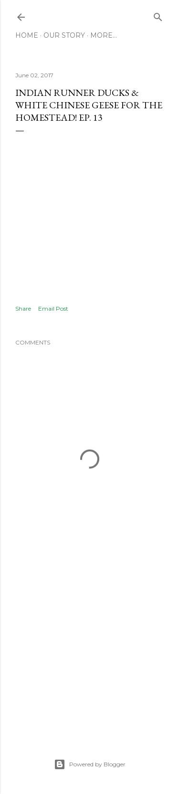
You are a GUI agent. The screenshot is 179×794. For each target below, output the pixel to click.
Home (26, 35)
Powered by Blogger (90, 764)
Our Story (64, 35)
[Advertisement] (89, 651)
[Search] (158, 15)
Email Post (53, 308)
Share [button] (23, 308)
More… (103, 35)
